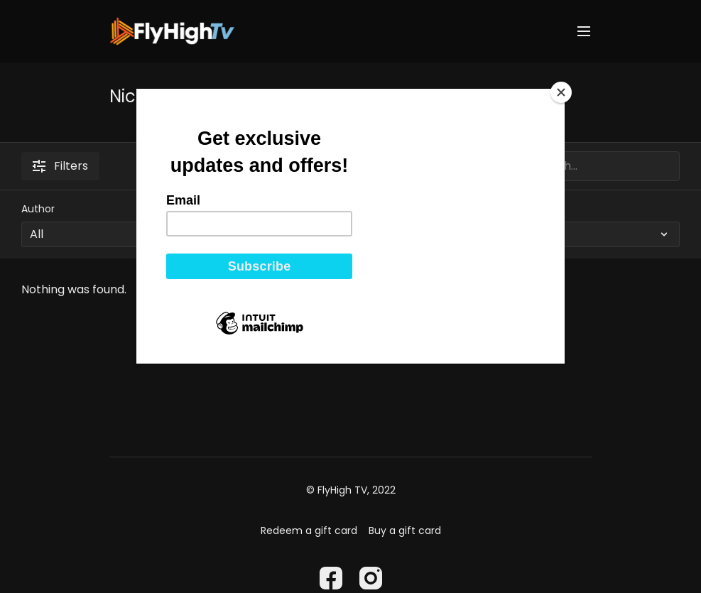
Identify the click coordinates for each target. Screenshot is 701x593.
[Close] (561, 92)
